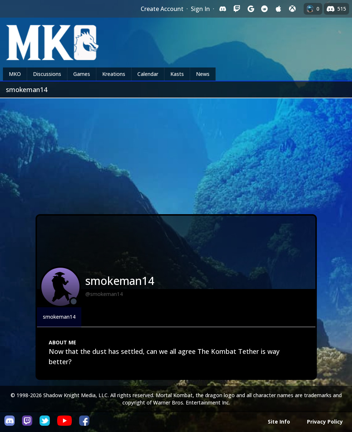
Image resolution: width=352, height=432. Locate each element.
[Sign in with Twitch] (236, 8)
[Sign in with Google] (250, 8)
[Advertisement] (176, 153)
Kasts (177, 73)
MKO (15, 73)
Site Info (279, 421)
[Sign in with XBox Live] (292, 8)
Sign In (200, 9)
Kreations (113, 73)
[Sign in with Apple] (278, 8)
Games (81, 73)
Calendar (147, 73)
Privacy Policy (325, 421)
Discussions (47, 73)
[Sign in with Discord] (222, 8)
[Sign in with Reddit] (264, 8)
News (203, 73)
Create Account (162, 9)
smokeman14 (59, 316)
